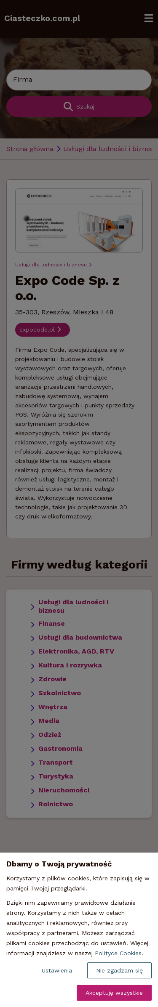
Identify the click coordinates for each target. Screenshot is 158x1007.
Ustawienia (57, 970)
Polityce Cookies (118, 953)
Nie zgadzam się (119, 970)
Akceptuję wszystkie (114, 992)
